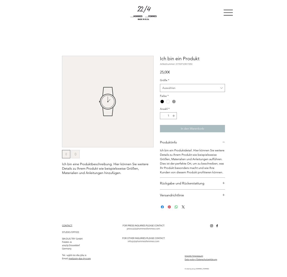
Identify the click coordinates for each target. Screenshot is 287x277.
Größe (164, 80)
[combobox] (192, 88)
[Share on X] (183, 207)
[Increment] (174, 116)
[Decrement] (163, 116)
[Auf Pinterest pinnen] (169, 207)
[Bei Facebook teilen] (162, 207)
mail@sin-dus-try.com (80, 258)
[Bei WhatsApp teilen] (176, 207)
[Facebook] (217, 226)
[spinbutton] (168, 116)
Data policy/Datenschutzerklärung (201, 259)
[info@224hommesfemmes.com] (143, 241)
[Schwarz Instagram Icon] (211, 226)
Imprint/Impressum (194, 256)
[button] (228, 13)
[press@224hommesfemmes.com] (143, 229)
